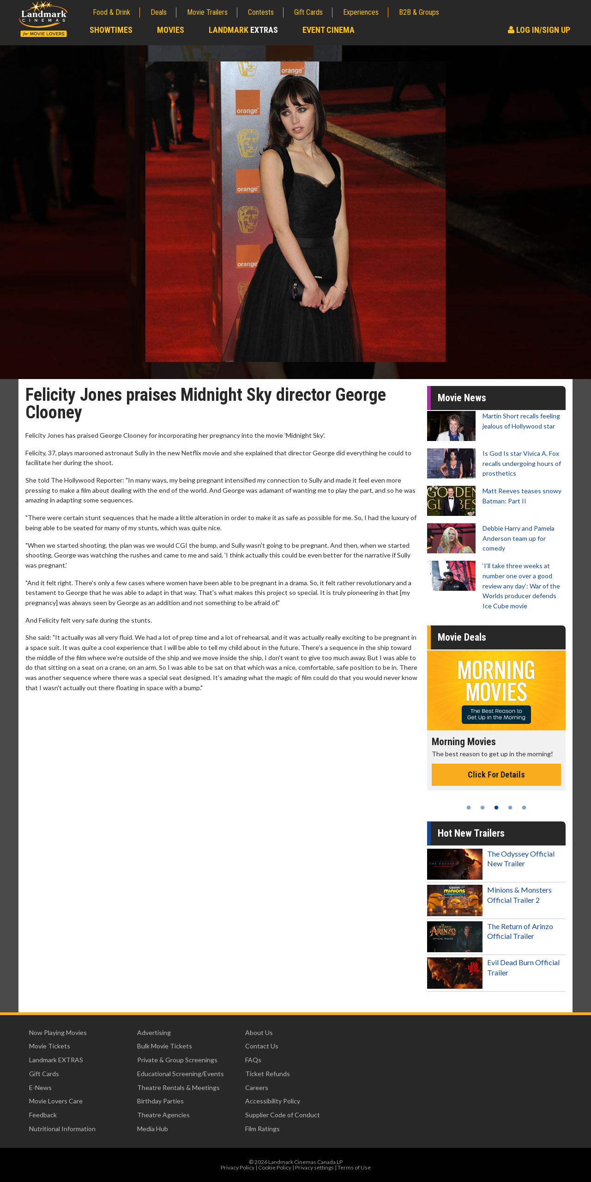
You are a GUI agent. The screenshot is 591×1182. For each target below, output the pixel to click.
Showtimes (111, 30)
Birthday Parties (160, 1101)
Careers (256, 1087)
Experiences (361, 12)
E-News (40, 1087)
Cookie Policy (274, 1167)
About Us (259, 1032)
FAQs (253, 1060)
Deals (159, 12)
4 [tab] (510, 807)
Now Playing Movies (58, 1032)
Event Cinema (328, 30)
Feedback (43, 1115)
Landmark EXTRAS (56, 1060)
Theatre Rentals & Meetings (178, 1087)
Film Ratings (262, 1129)
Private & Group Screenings (177, 1060)
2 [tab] (482, 807)
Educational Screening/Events (180, 1074)
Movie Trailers (207, 12)
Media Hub (152, 1129)
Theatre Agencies (163, 1115)
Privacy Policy (237, 1167)
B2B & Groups (419, 12)
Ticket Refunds (267, 1074)
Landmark (243, 30)
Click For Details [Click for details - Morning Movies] (496, 774)
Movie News (462, 398)
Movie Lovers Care (56, 1101)
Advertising (154, 1032)
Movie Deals (462, 637)
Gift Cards (308, 12)
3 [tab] (496, 807)
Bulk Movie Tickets (164, 1046)
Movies (170, 30)
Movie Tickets (49, 1046)
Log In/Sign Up (539, 30)
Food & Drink (111, 12)
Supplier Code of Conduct (282, 1115)
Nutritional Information (62, 1129)
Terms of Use (354, 1167)
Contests (261, 12)
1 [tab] (468, 807)
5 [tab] (524, 807)
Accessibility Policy (272, 1101)
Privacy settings (314, 1167)
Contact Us (261, 1046)
